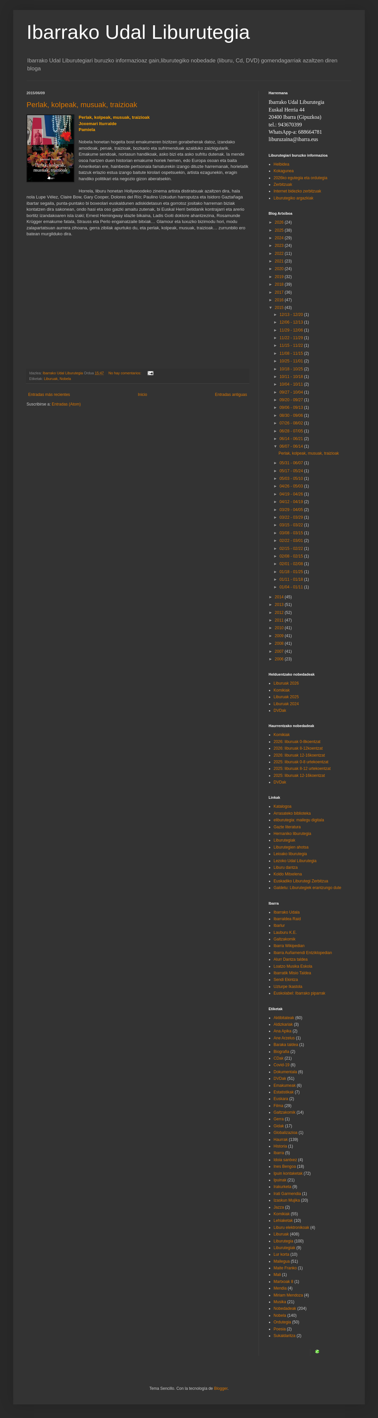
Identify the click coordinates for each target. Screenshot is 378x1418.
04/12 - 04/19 (292, 501)
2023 (280, 245)
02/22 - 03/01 (292, 540)
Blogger (220, 1388)
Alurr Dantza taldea (291, 959)
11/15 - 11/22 (292, 345)
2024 (280, 238)
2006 (280, 659)
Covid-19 (281, 1065)
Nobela (65, 379)
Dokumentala (285, 1072)
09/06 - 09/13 (292, 407)
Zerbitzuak (283, 184)
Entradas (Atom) (66, 404)
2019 (280, 276)
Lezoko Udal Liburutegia (295, 860)
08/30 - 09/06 (292, 415)
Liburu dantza (286, 867)
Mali (277, 1274)
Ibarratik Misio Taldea (292, 973)
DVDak (280, 710)
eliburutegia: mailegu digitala (299, 820)
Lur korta (281, 1254)
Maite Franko (285, 1268)
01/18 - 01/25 (292, 571)
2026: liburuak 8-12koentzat (298, 748)
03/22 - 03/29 (292, 517)
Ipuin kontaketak (288, 1173)
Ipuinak (280, 1180)
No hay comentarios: (125, 373)
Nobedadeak (285, 1308)
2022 (280, 253)
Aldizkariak (283, 1024)
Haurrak (281, 1139)
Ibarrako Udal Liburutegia (138, 32)
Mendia (280, 1288)
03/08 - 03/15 (292, 533)
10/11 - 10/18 (292, 376)
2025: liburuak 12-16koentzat (299, 775)
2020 (280, 268)
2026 (280, 222)
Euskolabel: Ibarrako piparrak (299, 993)
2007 (280, 651)
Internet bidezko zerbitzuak (297, 191)
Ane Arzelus (284, 1038)
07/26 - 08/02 (292, 423)
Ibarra (279, 1153)
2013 (280, 604)
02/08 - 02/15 (292, 556)
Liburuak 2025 (286, 697)
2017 (280, 292)
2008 (280, 643)
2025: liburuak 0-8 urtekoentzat (301, 762)
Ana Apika (282, 1031)
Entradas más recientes (49, 394)
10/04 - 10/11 (292, 384)
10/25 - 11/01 (292, 361)
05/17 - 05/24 (292, 471)
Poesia (280, 1329)
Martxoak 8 (283, 1281)
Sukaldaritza (284, 1335)
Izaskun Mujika (287, 1200)
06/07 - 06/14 (292, 446)
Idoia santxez (285, 1159)
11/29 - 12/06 (292, 330)
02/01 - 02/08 (292, 563)
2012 (280, 612)
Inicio (142, 394)
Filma (278, 1105)
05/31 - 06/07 (292, 463)
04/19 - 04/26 (292, 494)
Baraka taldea (286, 1044)
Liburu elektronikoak (291, 1227)
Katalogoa (282, 806)
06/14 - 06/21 (292, 438)
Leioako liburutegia (290, 854)
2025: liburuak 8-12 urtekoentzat (302, 768)
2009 (280, 636)
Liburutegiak (284, 840)
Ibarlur (279, 925)
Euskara (281, 1098)
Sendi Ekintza (286, 979)
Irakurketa (282, 1186)
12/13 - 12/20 (292, 314)
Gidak (279, 1126)
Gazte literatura (287, 827)
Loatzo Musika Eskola (293, 966)
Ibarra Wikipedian (289, 945)
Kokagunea (284, 171)
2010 (280, 628)
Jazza (279, 1207)
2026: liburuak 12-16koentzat (299, 755)
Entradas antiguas (231, 394)
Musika (280, 1302)
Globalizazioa (285, 1132)
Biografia (281, 1051)
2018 (280, 284)
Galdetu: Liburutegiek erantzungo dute (307, 887)
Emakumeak (285, 1085)
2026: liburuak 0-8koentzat (297, 741)
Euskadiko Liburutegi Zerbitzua (301, 881)
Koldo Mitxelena (288, 874)
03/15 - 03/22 (292, 525)
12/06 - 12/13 (292, 322)
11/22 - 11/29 (292, 338)
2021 (280, 261)
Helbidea (281, 164)
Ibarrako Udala (287, 912)
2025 (280, 230)
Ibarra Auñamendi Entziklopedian (303, 952)
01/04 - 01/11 (292, 587)
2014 (280, 597)
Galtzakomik (284, 939)
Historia (280, 1146)
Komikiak (282, 690)
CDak (279, 1058)
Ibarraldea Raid (287, 919)
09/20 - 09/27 (292, 400)
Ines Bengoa (285, 1166)
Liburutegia (283, 1241)
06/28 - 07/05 (292, 431)
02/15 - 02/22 (292, 548)
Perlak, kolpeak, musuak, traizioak (82, 105)
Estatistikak (284, 1092)
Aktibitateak (284, 1017)
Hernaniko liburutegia (292, 833)
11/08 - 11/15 (292, 353)
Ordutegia (282, 1322)
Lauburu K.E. (285, 932)
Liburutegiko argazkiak (293, 198)
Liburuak (50, 379)
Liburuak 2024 (286, 704)
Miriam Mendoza (288, 1295)
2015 (280, 307)
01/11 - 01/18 (292, 579)
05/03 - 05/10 (292, 478)
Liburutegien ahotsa (291, 847)
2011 (280, 620)
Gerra (279, 1119)
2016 (280, 300)
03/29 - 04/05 (292, 509)
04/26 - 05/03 (292, 486)
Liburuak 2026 (286, 683)
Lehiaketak (283, 1220)
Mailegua (282, 1261)
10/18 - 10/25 (292, 369)
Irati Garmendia (287, 1193)
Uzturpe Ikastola (288, 986)
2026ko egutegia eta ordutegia (300, 178)
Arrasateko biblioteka (292, 813)
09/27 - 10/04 (292, 392)
